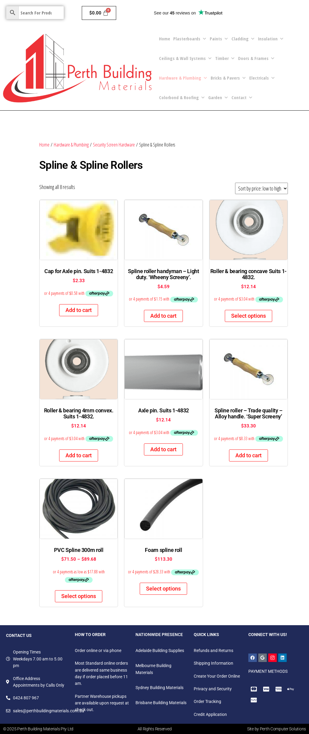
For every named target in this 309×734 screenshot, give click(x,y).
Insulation (271, 39)
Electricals (262, 78)
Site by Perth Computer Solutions (276, 728)
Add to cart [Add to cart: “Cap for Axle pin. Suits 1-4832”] (78, 310)
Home (164, 39)
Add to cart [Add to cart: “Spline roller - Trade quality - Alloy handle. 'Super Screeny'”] (248, 455)
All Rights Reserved (155, 728)
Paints (219, 39)
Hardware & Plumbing (183, 78)
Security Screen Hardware (114, 144)
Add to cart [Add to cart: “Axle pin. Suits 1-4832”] (163, 449)
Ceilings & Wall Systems (185, 58)
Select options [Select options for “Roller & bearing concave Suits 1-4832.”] (248, 316)
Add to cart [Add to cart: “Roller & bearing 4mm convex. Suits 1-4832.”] (78, 455)
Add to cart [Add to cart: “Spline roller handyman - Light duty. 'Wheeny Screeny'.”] (163, 316)
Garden (218, 97)
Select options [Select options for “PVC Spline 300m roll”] (78, 596)
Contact (242, 97)
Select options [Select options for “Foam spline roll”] (163, 588)
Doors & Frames (256, 58)
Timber (225, 58)
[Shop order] (261, 188)
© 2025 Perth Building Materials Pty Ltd (38, 728)
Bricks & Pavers (228, 78)
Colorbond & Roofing (182, 97)
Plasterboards (190, 39)
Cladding (243, 39)
